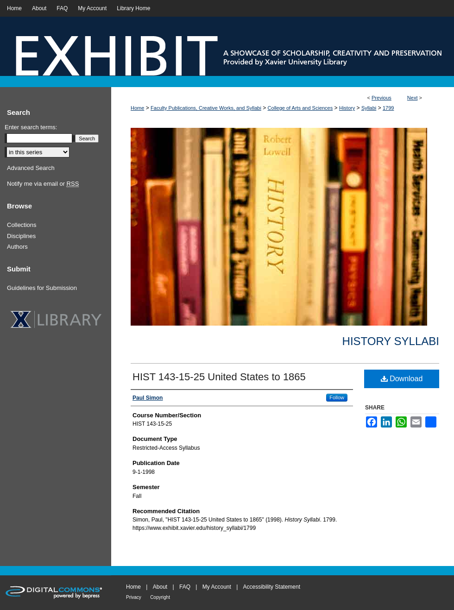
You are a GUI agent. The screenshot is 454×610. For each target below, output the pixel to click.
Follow (336, 397)
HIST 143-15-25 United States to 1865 (219, 377)
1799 (388, 108)
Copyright (160, 597)
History (347, 108)
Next (412, 98)
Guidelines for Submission (42, 287)
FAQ (184, 587)
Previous (381, 98)
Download (402, 379)
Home (137, 108)
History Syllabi (390, 341)
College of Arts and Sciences (300, 108)
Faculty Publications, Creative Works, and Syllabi (206, 108)
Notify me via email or (43, 184)
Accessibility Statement (271, 587)
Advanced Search (31, 167)
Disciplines (21, 236)
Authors (17, 246)
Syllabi (368, 108)
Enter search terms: (31, 127)
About (160, 587)
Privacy (133, 597)
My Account (216, 587)
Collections (22, 224)
